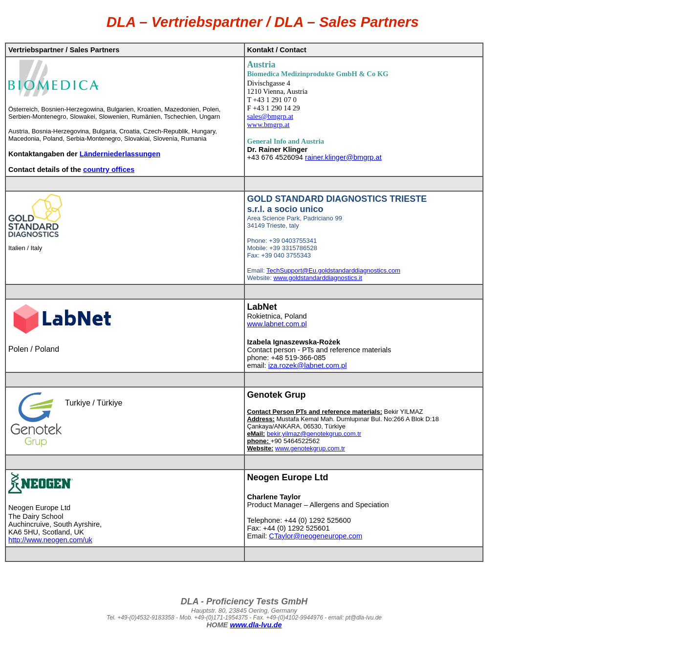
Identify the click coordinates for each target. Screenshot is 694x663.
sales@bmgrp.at (270, 116)
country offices (108, 169)
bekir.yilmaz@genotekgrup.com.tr (314, 433)
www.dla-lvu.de (256, 625)
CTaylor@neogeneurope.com (315, 536)
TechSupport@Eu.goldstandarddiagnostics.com (333, 270)
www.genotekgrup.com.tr (310, 448)
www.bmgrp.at (268, 124)
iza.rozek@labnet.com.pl (307, 365)
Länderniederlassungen (120, 154)
